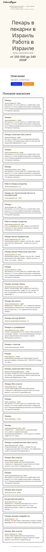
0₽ (20, 186)
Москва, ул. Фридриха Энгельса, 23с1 (13, 239)
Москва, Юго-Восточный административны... (15, 371)
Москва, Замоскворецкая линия (12, 347)
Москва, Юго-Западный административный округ (15, 321)
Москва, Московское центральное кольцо (14, 286)
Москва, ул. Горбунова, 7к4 (10, 269)
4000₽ (23, 428)
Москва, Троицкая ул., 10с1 (11, 207)
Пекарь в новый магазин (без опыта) (21, 442)
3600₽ (22, 224)
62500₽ (19, 269)
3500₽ (23, 239)
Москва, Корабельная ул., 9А (11, 198)
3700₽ (19, 254)
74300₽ (20, 534)
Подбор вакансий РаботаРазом (16, 6)
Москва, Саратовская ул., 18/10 (11, 445)
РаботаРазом (25, 80)
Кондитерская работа (14, 499)
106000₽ (22, 330)
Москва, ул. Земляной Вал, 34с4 (11, 152)
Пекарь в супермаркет (15, 327)
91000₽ (18, 356)
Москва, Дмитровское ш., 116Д (11, 330)
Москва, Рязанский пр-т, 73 (11, 254)
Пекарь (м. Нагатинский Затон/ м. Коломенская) (20, 194)
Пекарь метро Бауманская (17, 237)
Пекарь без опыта (13, 301)
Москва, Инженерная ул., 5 (10, 120)
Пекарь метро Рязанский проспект (20, 252)
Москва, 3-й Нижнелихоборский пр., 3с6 (13, 475)
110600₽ (26, 286)
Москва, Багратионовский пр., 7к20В (13, 428)
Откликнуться (16, 84)
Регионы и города (24, 546)
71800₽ (27, 371)
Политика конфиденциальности (35, 546)
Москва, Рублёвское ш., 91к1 (11, 501)
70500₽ (19, 120)
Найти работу (28, 84)
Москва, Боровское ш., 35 (10, 492)
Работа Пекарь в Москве (17, 7)
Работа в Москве (30, 6)
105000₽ (22, 347)
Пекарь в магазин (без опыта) (18, 134)
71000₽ (19, 386)
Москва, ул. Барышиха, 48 (10, 103)
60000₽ (21, 445)
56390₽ (23, 169)
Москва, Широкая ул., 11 (10, 356)
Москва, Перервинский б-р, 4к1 (12, 460)
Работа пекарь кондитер (16, 184)
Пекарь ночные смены (15, 284)
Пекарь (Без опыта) (13, 384)
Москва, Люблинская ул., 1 (10, 419)
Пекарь (8, 100)
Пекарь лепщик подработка (17, 516)
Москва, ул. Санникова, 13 (10, 137)
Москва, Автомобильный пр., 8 (11, 186)
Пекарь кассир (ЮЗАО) (15, 318)
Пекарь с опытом (12, 344)
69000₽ (21, 152)
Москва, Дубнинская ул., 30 (11, 386)
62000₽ (18, 103)
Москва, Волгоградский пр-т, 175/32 (13, 169)
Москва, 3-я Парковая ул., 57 (11, 534)
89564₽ (19, 492)
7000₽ (19, 198)
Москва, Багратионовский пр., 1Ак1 (12, 224)
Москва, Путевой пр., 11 (10, 519)
